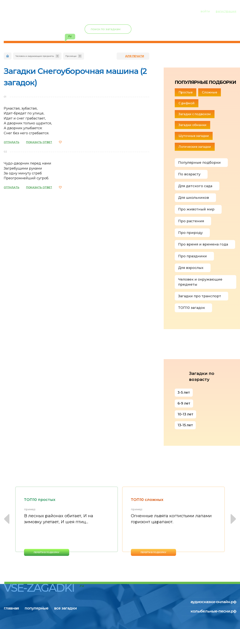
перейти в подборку (46, 552)
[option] (66, 521)
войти (205, 11)
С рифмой (186, 103)
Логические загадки (194, 147)
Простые (185, 92)
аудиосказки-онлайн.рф (213, 602)
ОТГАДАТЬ (11, 142)
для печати (134, 56)
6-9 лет (184, 403)
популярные (41, 11)
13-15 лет (185, 425)
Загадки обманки (192, 125)
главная (11, 11)
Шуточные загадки (193, 136)
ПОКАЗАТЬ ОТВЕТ (39, 142)
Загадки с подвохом (194, 114)
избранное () (214, 33)
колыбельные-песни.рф (213, 611)
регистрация (226, 11)
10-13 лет (185, 414)
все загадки (74, 11)
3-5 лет (184, 392)
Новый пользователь (211, 26)
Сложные (209, 92)
